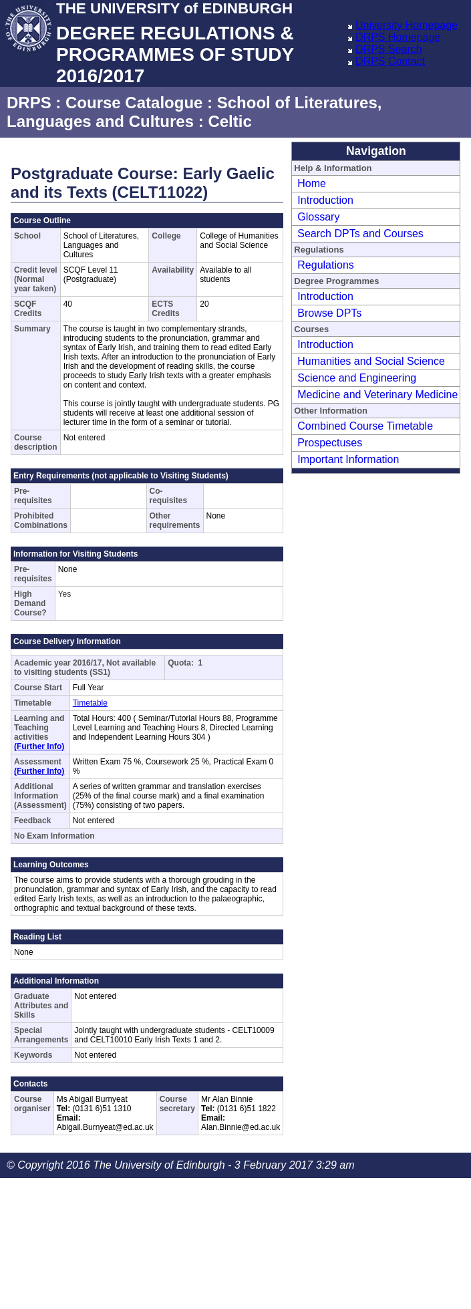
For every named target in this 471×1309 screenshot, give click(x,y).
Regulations (325, 265)
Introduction (325, 200)
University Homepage (406, 25)
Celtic (229, 121)
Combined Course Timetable (365, 426)
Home (311, 183)
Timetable (90, 703)
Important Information (348, 459)
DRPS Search (388, 49)
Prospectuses (329, 442)
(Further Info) (39, 746)
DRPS (29, 103)
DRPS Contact (390, 61)
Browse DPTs (329, 313)
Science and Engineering (356, 378)
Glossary (318, 217)
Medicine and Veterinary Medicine (377, 394)
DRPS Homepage (397, 37)
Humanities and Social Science (371, 361)
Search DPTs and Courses (360, 233)
